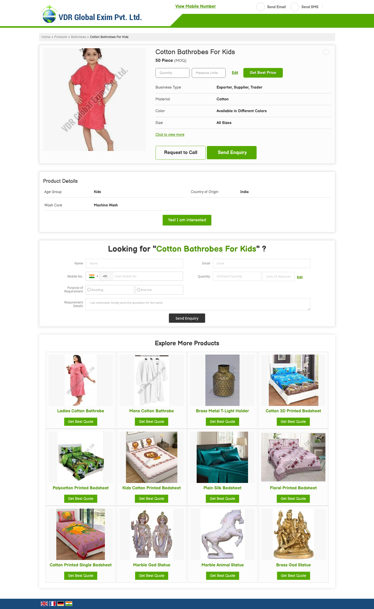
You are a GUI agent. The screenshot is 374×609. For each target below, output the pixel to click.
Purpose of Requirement (73, 289)
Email (206, 263)
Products (60, 37)
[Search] (328, 6)
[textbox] (209, 73)
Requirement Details (73, 304)
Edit (235, 73)
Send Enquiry (232, 153)
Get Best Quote (80, 422)
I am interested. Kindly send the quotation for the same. (198, 304)
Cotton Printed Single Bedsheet (81, 565)
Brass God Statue (293, 565)
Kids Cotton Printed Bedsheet (151, 488)
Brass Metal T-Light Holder (222, 411)
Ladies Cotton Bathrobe (80, 411)
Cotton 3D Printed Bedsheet (293, 411)
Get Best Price (263, 72)
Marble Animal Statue (222, 565)
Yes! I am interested (187, 220)
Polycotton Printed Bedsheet (81, 488)
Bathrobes (78, 37)
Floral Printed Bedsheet (293, 488)
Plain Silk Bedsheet (222, 488)
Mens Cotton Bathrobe (151, 411)
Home (46, 37)
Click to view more (170, 135)
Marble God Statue (151, 565)
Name (78, 263)
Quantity (204, 276)
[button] (195, 6)
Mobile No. (75, 276)
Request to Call (180, 153)
